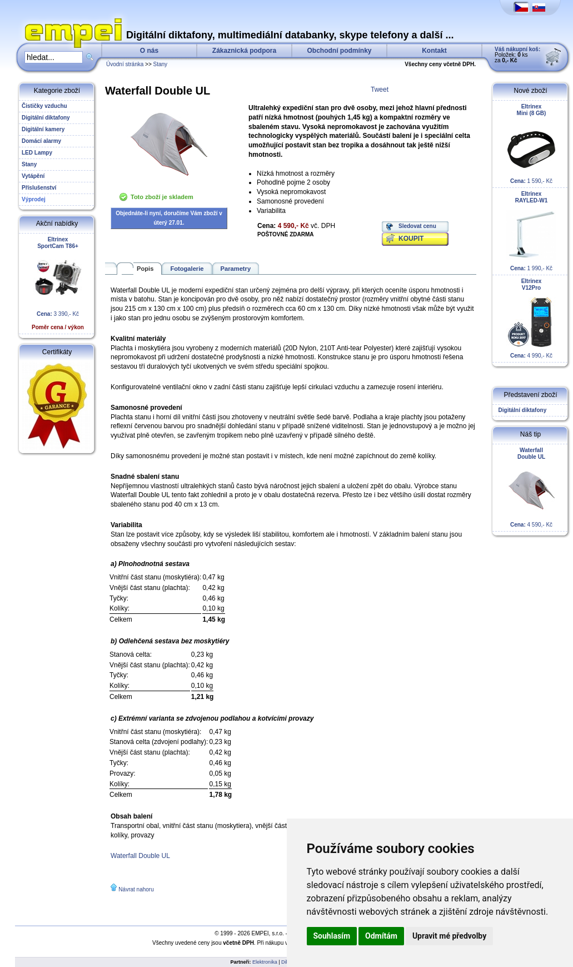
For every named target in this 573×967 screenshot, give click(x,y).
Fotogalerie (186, 268)
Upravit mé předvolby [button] (449, 935)
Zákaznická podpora (244, 50)
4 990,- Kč (531, 318)
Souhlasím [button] (332, 935)
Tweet (379, 89)
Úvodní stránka (124, 64)
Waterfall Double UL (140, 856)
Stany (160, 64)
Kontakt (434, 50)
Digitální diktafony (520, 410)
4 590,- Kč (531, 487)
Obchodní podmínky (339, 50)
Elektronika (264, 962)
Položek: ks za (517, 54)
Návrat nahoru (135, 889)
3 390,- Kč (58, 283)
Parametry (236, 268)
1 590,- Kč (531, 143)
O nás (149, 50)
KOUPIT (410, 238)
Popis (145, 268)
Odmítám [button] (381, 935)
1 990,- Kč (531, 231)
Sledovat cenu (417, 226)
